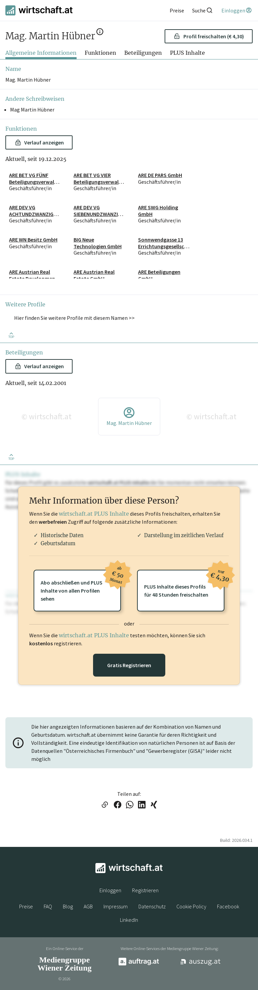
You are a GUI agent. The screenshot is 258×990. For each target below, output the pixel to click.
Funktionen (100, 52)
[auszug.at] (200, 964)
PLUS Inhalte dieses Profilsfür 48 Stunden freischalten (184, 584)
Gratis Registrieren (129, 665)
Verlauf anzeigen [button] (39, 142)
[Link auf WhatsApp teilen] (130, 805)
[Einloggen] (237, 10)
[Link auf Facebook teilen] (118, 805)
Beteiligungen (143, 52)
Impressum (115, 906)
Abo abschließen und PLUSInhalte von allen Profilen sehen (81, 586)
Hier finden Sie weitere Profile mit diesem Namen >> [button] (74, 317)
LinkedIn (129, 919)
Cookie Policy (191, 906)
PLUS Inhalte (187, 52)
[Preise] (177, 10)
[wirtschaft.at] (39, 10)
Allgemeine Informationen (41, 52)
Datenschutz (152, 906)
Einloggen (110, 890)
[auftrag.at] (139, 963)
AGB (88, 906)
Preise (26, 906)
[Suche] (202, 10)
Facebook (228, 906)
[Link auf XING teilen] (154, 805)
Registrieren (145, 890)
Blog (68, 906)
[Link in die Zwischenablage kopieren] (104, 805)
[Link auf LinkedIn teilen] (142, 805)
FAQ (48, 906)
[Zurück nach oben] (11, 335)
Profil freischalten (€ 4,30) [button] (209, 36)
